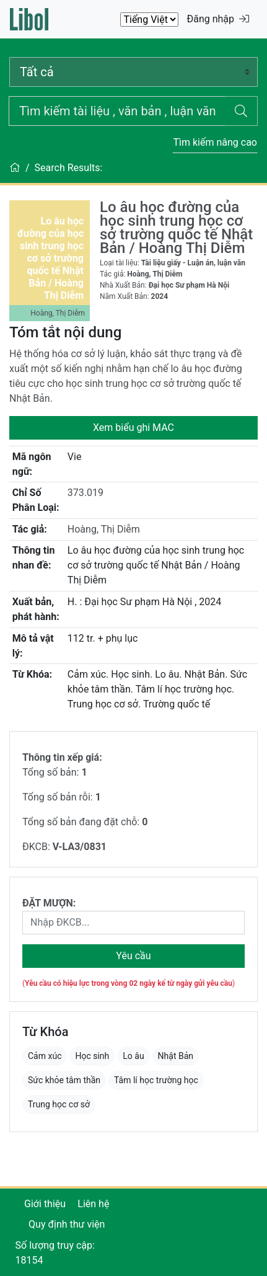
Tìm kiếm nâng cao (215, 142)
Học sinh (92, 1056)
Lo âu (133, 1056)
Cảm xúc (44, 1056)
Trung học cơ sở (59, 1104)
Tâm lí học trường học (156, 1080)
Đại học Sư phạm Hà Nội (189, 285)
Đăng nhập (217, 19)
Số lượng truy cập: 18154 (55, 1252)
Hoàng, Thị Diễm (154, 274)
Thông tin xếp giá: (62, 757)
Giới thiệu (45, 1204)
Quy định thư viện (66, 1224)
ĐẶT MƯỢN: (49, 903)
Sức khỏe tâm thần (64, 1080)
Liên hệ (93, 1204)
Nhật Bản (175, 1056)
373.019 (85, 492)
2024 (160, 296)
